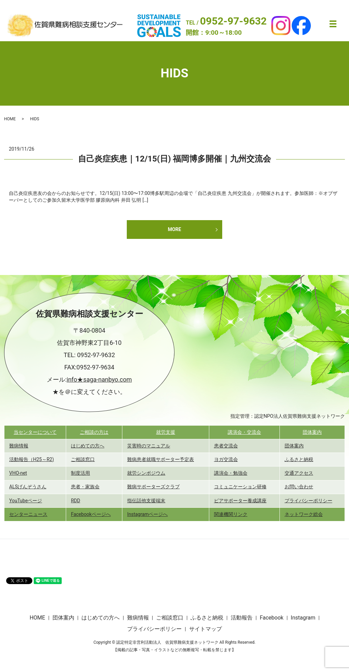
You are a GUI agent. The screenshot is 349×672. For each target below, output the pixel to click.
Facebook (271, 617)
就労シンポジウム (146, 473)
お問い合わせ (299, 486)
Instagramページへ (147, 514)
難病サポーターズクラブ (153, 486)
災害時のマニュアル (148, 445)
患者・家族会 (85, 486)
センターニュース (28, 514)
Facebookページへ (91, 514)
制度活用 (80, 473)
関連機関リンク (230, 514)
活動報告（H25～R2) (31, 459)
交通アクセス (299, 473)
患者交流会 (226, 445)
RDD (75, 500)
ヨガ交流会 (226, 459)
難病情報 (18, 445)
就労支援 (165, 432)
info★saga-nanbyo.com (99, 379)
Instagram (303, 617)
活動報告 (242, 617)
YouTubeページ (25, 500)
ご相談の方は (94, 432)
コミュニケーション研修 (240, 486)
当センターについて (35, 432)
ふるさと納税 (299, 459)
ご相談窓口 (83, 459)
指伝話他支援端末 (146, 500)
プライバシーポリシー (308, 500)
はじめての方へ (87, 445)
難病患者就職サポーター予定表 (160, 459)
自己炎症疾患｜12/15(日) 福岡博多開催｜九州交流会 (174, 159)
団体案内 (312, 432)
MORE (174, 229)
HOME (10, 119)
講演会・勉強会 (230, 473)
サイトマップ (205, 629)
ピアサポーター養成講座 (240, 500)
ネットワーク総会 (304, 514)
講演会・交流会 (244, 432)
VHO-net (18, 473)
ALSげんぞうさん (27, 486)
